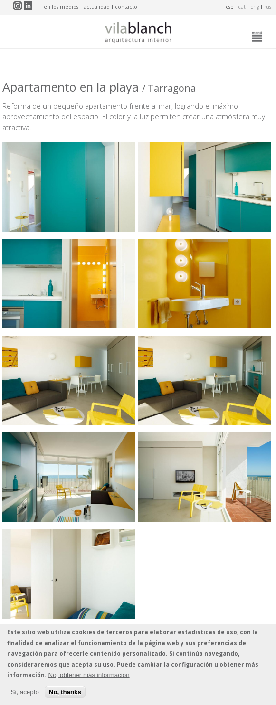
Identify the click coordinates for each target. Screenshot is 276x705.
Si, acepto (25, 692)
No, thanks (65, 692)
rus (267, 6)
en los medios (61, 6)
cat (242, 6)
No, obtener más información (89, 674)
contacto (126, 6)
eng (255, 6)
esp (229, 6)
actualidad (97, 6)
